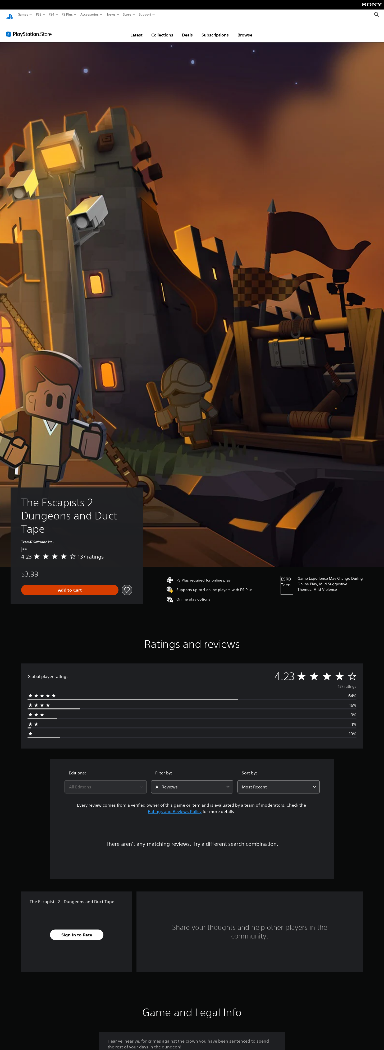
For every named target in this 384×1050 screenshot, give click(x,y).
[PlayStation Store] (30, 29)
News (111, 14)
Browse (244, 29)
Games (23, 14)
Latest (136, 29)
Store (127, 14)
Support (145, 14)
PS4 (51, 14)
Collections (162, 29)
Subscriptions (215, 29)
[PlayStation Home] (9, 15)
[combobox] (106, 781)
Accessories (89, 14)
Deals (187, 29)
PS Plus (67, 14)
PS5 (39, 14)
